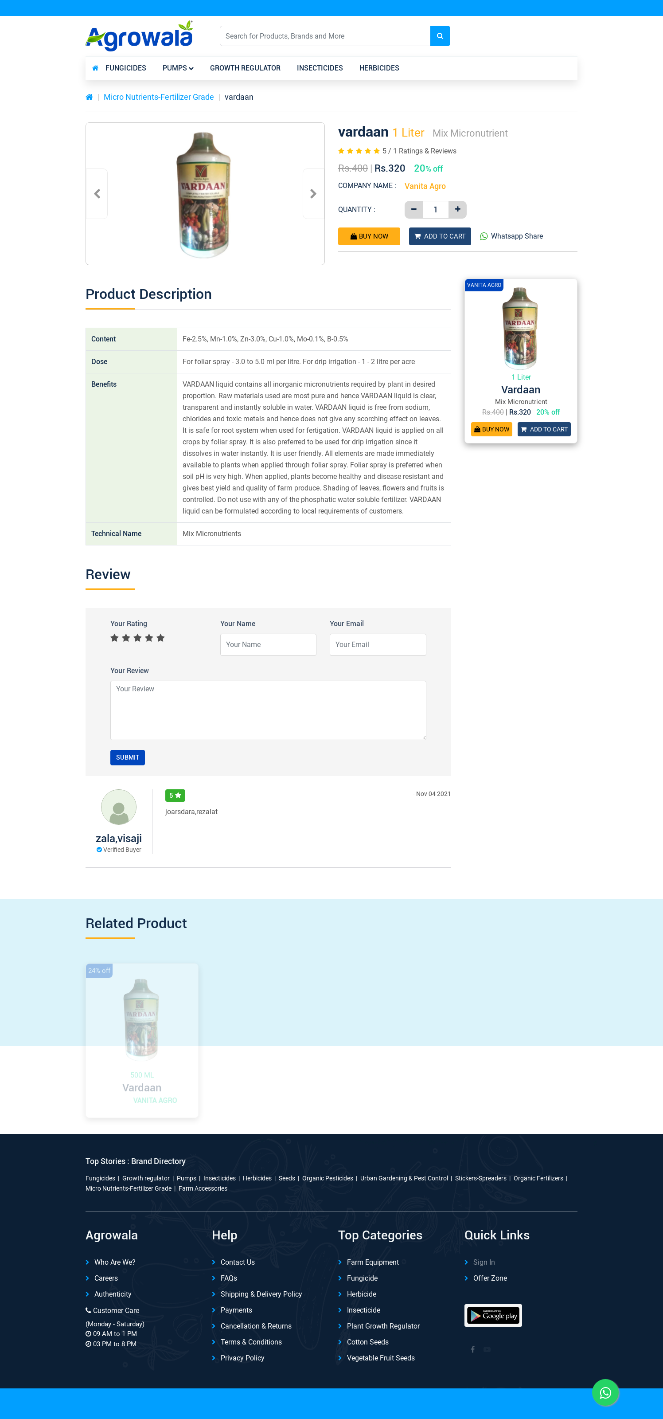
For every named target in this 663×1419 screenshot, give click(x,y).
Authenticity (113, 1294)
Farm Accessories (203, 1188)
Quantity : (356, 209)
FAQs (229, 1278)
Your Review (129, 670)
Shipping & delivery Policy (261, 1294)
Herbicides (379, 68)
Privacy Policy (243, 1358)
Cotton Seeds (368, 1342)
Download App (481, 8)
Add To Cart (440, 236)
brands (550, 68)
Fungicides (125, 68)
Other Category (486, 68)
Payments (236, 1310)
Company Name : (367, 185)
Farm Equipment (373, 1262)
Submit (127, 757)
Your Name (237, 623)
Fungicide (362, 1278)
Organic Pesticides (327, 1178)
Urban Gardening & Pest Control (404, 1178)
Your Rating (128, 623)
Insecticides (320, 68)
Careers (106, 1278)
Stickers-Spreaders (481, 1178)
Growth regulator (245, 68)
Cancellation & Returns (256, 1326)
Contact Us (238, 1262)
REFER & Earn (552, 8)
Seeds (287, 1178)
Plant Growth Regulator (383, 1326)
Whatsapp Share (511, 236)
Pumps (175, 68)
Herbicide (361, 1294)
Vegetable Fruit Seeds (381, 1358)
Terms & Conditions (251, 1342)
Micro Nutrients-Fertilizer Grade (159, 97)
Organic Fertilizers (538, 1178)
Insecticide (363, 1310)
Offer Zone (490, 1278)
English (495, 35)
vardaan (239, 97)
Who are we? (115, 1262)
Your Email (347, 623)
